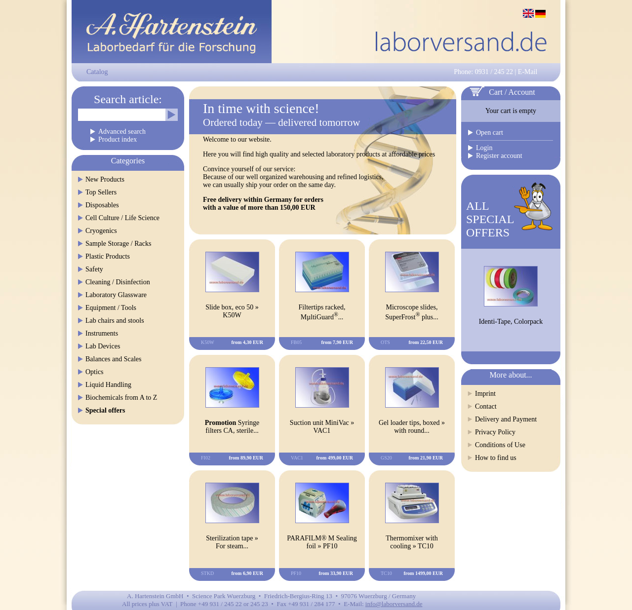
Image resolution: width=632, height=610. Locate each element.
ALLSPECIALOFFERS (490, 219)
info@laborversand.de (394, 604)
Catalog (97, 72)
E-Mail (528, 72)
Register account (499, 155)
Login (484, 148)
